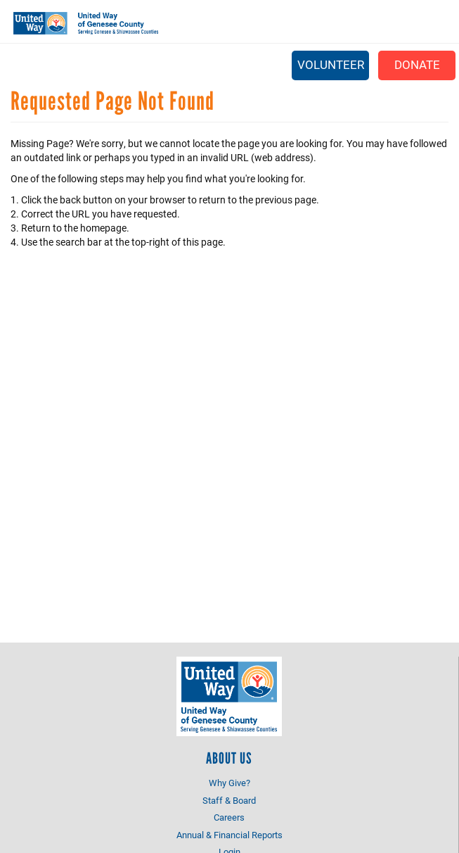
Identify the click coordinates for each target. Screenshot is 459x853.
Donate (417, 64)
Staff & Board (229, 800)
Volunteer (330, 64)
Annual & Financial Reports (229, 834)
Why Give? (229, 782)
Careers (229, 817)
